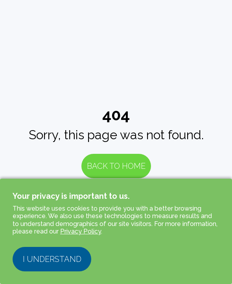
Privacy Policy (80, 231)
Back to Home (116, 166)
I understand (52, 259)
